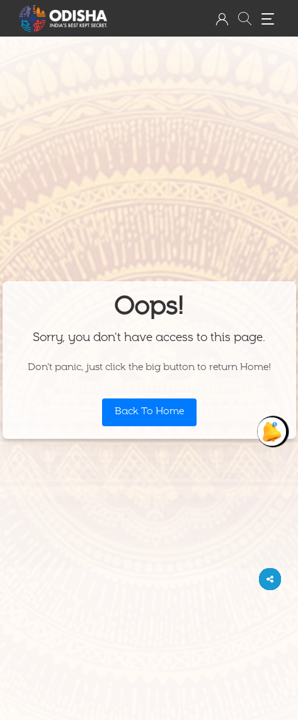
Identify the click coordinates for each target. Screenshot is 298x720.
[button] (221, 19)
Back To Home (149, 412)
